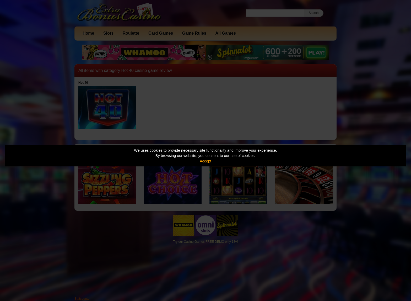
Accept (205, 161)
